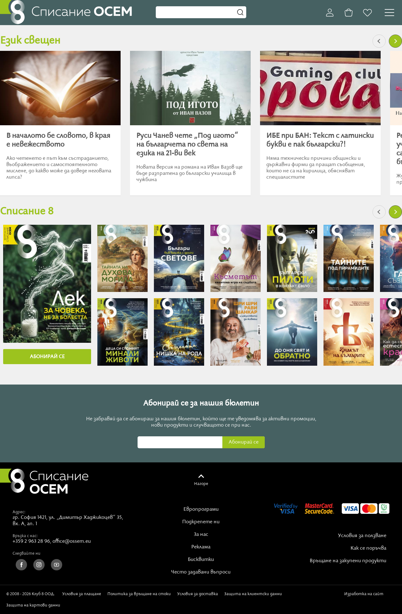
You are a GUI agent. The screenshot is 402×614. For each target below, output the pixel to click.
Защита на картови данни (33, 605)
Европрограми (201, 509)
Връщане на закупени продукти (348, 561)
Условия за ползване (362, 536)
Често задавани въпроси (201, 572)
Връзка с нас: (25, 535)
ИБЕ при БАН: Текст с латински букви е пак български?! (320, 140)
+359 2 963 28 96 (31, 541)
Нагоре (201, 483)
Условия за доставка (197, 593)
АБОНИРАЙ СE (47, 357)
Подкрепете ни (201, 522)
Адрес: (19, 511)
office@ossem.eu (71, 541)
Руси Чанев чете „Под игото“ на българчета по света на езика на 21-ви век (187, 145)
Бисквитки (201, 560)
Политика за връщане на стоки (139, 593)
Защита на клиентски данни (253, 593)
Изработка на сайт (365, 596)
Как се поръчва (368, 548)
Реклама (200, 547)
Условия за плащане (81, 593)
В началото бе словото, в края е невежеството (58, 140)
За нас (201, 534)
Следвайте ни (27, 553)
